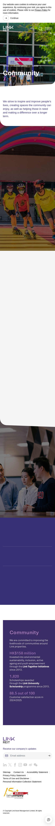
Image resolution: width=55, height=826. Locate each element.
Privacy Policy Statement (14, 775)
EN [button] (32, 28)
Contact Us (18, 772)
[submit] (49, 755)
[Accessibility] (48, 819)
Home (6, 66)
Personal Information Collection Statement (22, 782)
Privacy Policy (41, 10)
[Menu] (48, 28)
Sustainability (20, 66)
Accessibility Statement (37, 772)
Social (35, 66)
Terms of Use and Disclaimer (16, 778)
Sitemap (6, 772)
